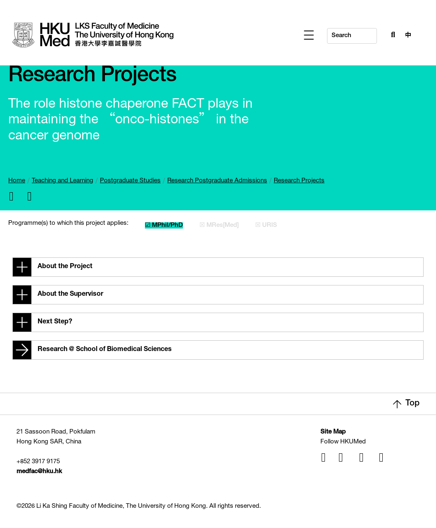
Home (16, 181)
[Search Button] (391, 34)
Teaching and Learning (62, 181)
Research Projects (299, 181)
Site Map (333, 432)
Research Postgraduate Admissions (217, 181)
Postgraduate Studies (130, 181)
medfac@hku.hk (39, 472)
